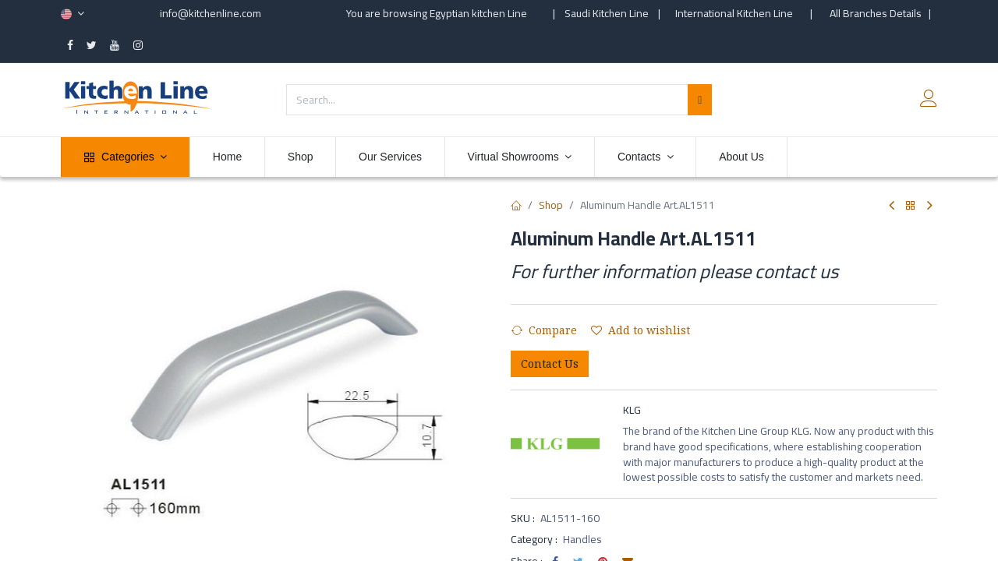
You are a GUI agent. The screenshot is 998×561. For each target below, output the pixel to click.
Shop (551, 205)
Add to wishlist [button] (640, 330)
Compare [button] (544, 330)
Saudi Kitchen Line (606, 13)
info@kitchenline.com (210, 13)
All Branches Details (876, 13)
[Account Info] (928, 100)
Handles (582, 539)
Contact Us (550, 363)
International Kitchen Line (734, 13)
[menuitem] (227, 157)
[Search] (700, 99)
